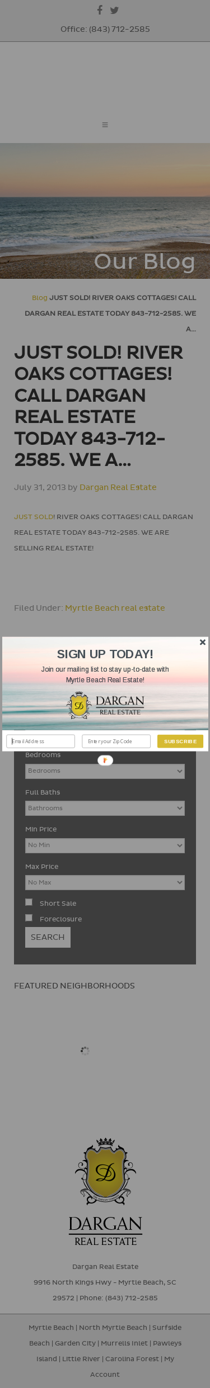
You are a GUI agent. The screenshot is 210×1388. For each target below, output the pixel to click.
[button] (105, 675)
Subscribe (180, 741)
